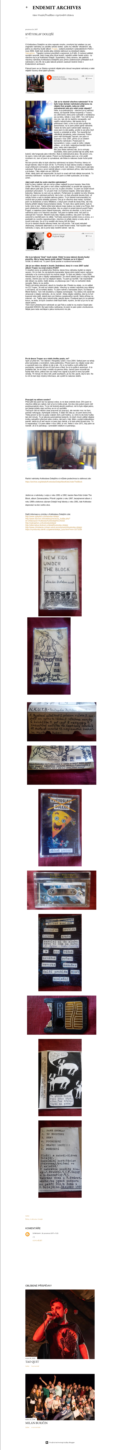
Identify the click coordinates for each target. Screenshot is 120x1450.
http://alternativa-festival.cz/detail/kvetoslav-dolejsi (46, 525)
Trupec (55, 49)
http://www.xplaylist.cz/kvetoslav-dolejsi (42, 516)
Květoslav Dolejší (36, 1219)
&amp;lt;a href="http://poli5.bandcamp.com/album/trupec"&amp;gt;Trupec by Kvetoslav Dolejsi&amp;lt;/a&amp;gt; (60, 386)
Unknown (37, 1233)
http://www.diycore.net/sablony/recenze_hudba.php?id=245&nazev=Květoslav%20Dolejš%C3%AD (47, 520)
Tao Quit (32, 1362)
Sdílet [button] (27, 1216)
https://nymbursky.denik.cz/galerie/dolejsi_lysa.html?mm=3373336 (53, 529)
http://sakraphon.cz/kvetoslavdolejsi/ (40, 523)
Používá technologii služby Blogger (60, 1442)
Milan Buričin (36, 1423)
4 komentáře (35, 1427)
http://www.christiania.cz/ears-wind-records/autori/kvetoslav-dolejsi (53, 527)
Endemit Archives (57, 7)
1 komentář (35, 1366)
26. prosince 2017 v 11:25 (50, 1233)
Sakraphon (30, 53)
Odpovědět (37, 1240)
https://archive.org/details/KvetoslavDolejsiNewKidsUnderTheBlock (53, 482)
